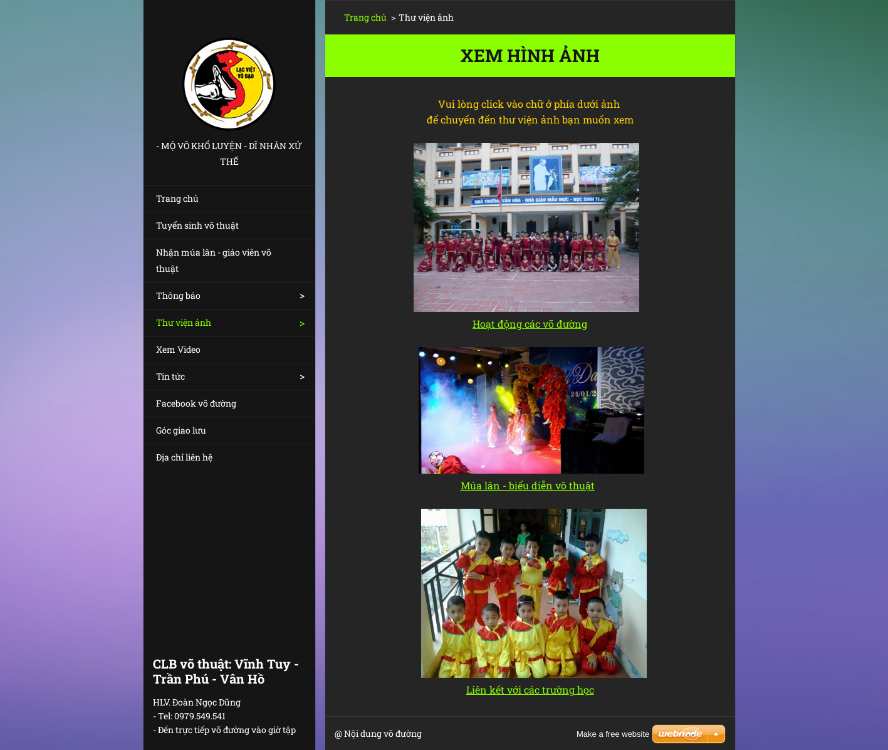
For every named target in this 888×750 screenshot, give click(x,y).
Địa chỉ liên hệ (184, 457)
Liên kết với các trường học (530, 689)
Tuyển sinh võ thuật (197, 225)
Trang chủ (177, 198)
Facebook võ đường (196, 403)
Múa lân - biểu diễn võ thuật (528, 485)
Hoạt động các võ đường (530, 323)
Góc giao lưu (181, 430)
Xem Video (178, 349)
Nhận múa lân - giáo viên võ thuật (213, 260)
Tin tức (170, 376)
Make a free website (613, 734)
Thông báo (178, 295)
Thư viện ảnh (183, 322)
